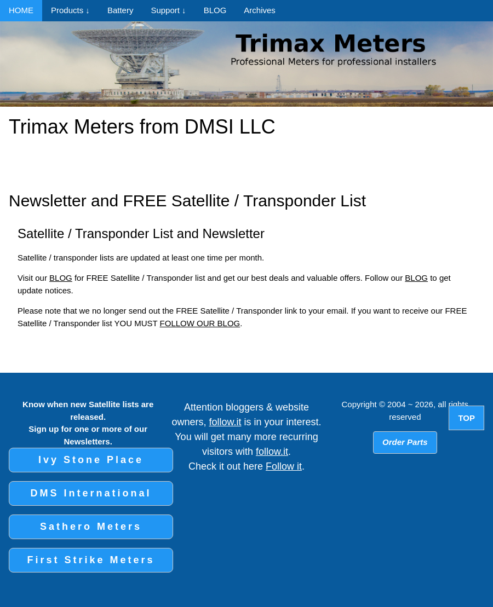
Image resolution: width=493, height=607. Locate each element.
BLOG (215, 10)
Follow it (284, 466)
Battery (120, 10)
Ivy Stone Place (91, 459)
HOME (21, 10)
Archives (260, 10)
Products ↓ (70, 10)
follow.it (225, 422)
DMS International (90, 493)
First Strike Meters (90, 559)
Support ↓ (168, 10)
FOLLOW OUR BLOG (200, 323)
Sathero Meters (91, 526)
